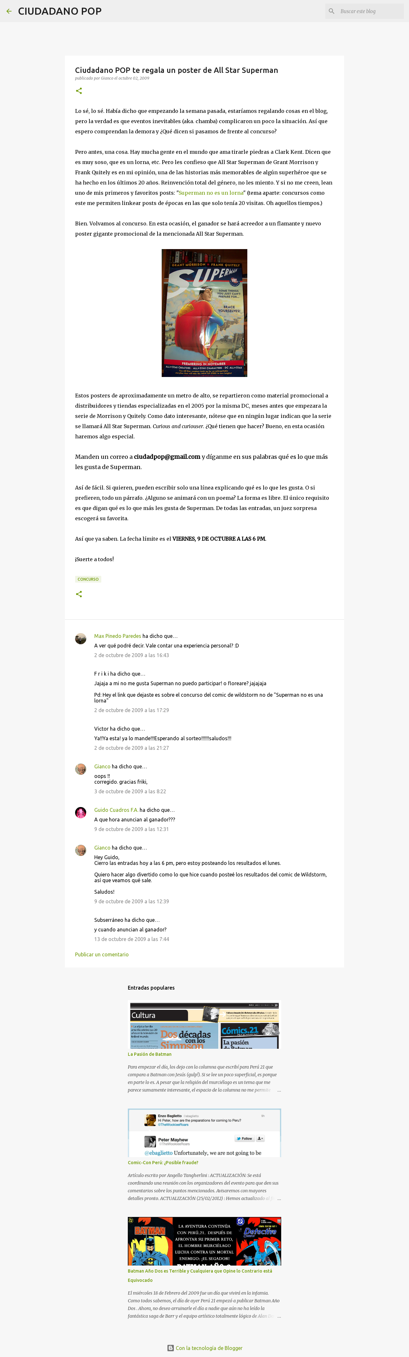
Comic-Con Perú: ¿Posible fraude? (163, 1162)
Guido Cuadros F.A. (116, 810)
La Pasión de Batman (150, 1054)
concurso (88, 579)
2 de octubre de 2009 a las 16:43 (131, 655)
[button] (79, 91)
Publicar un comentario (102, 954)
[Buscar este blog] (370, 11)
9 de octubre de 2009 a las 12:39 (131, 901)
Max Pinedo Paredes (117, 636)
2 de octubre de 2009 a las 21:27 (131, 748)
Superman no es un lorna (211, 193)
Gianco (102, 766)
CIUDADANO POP (60, 11)
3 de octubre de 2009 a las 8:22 (130, 791)
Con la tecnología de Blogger (205, 1348)
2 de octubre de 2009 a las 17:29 (131, 710)
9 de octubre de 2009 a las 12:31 (131, 829)
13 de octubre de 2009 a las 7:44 (131, 939)
